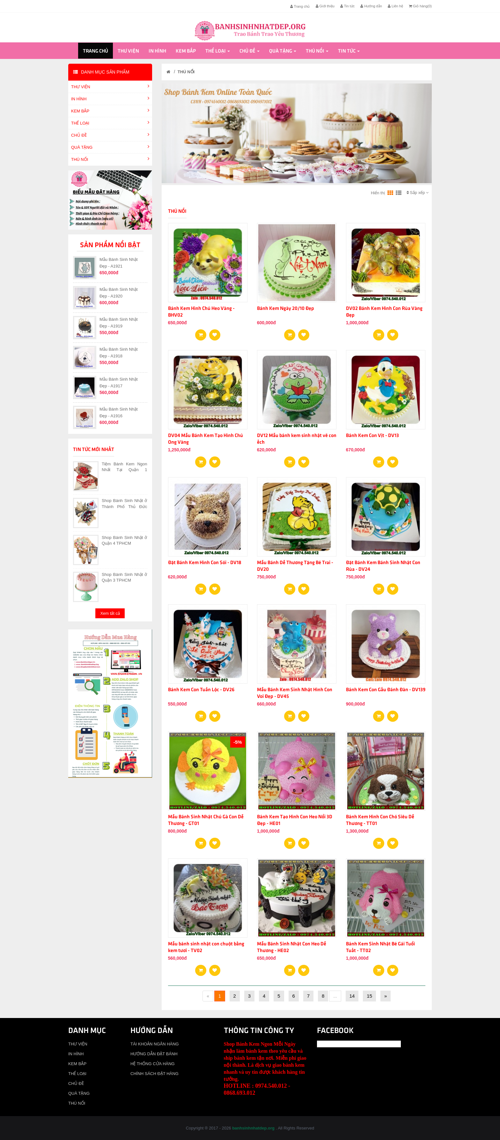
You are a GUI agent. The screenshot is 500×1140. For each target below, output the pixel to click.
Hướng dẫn (371, 6)
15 (369, 996)
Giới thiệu (325, 6)
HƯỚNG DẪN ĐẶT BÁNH (154, 1053)
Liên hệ (395, 6)
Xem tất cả (110, 613)
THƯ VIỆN (128, 51)
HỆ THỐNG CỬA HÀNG (152, 1063)
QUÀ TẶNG (282, 51)
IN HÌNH (157, 51)
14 (352, 996)
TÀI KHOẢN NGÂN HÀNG (154, 1044)
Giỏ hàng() (420, 6)
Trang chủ (300, 6)
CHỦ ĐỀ (249, 51)
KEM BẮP (186, 51)
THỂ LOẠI (217, 51)
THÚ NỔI (317, 51)
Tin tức (347, 6)
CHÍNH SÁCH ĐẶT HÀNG (154, 1073)
